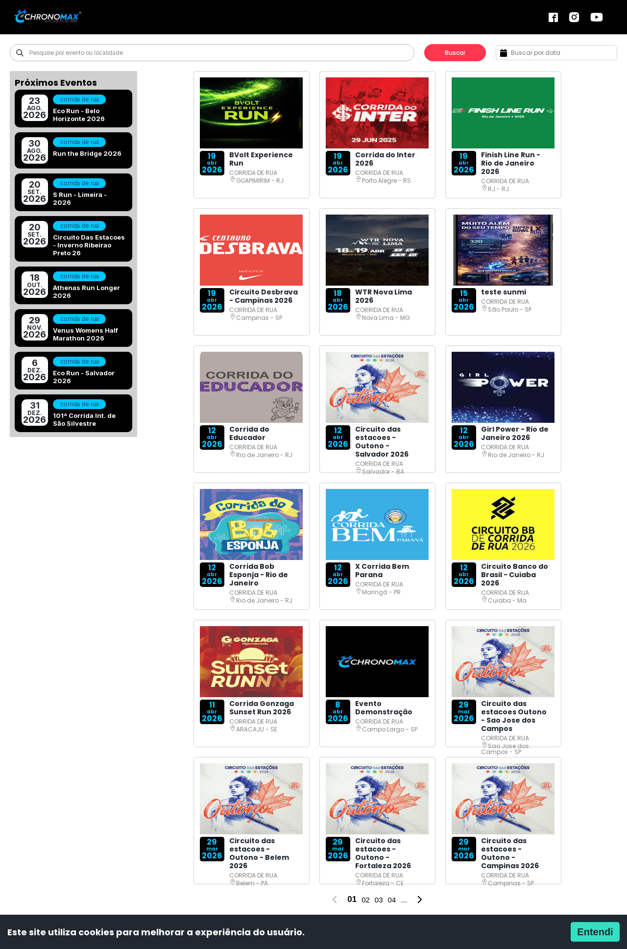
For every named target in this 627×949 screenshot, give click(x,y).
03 (379, 900)
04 (392, 900)
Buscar (455, 53)
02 (366, 900)
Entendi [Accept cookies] (595, 931)
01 (352, 899)
